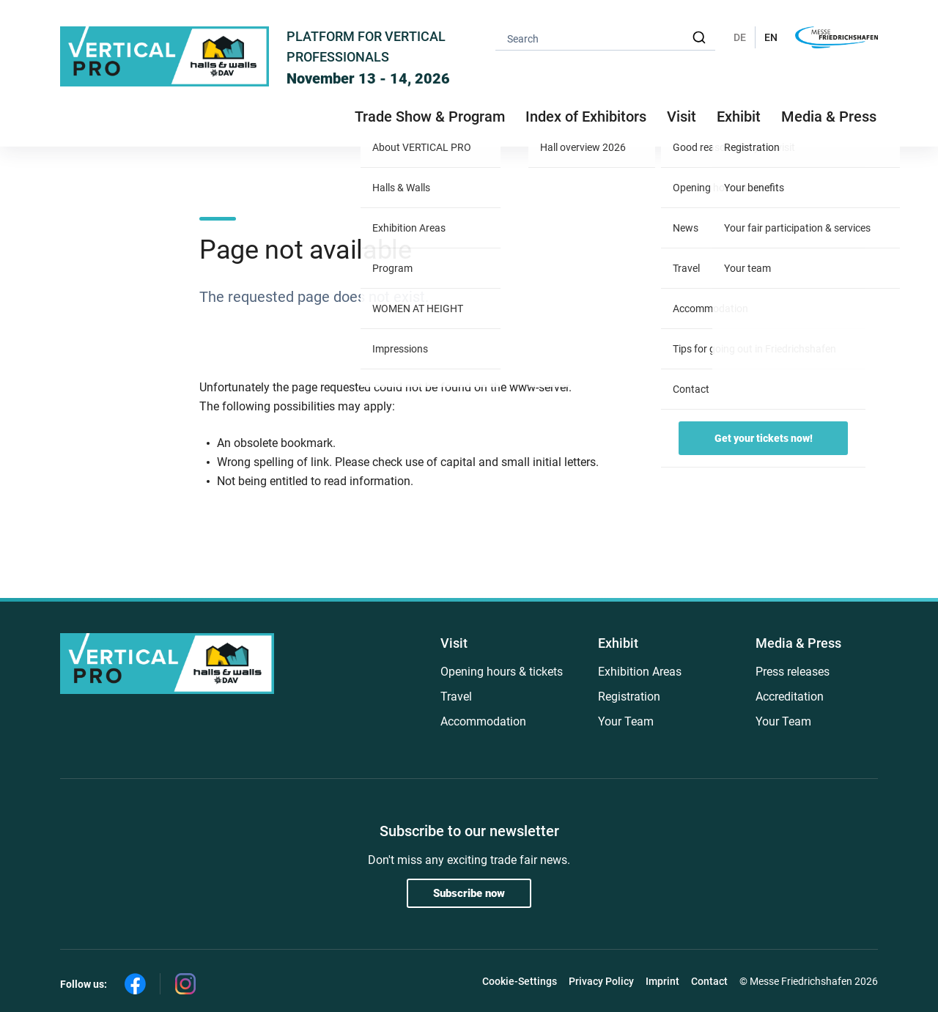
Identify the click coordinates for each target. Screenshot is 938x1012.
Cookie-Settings (519, 981)
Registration (629, 696)
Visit (454, 643)
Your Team (626, 721)
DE (740, 37)
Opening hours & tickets (501, 672)
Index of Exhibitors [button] (585, 116)
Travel (456, 696)
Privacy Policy (601, 981)
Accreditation (790, 696)
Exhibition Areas (640, 672)
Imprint (662, 981)
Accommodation (483, 721)
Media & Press (828, 116)
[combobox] (605, 38)
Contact (709, 981)
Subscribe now (469, 893)
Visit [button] (681, 116)
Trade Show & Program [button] (430, 116)
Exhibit (618, 643)
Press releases (793, 672)
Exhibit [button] (739, 116)
